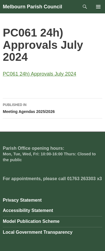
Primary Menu (98, 6)
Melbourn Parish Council (32, 6)
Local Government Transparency (38, 232)
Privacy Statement (22, 200)
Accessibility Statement (28, 210)
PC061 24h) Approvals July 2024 (39, 74)
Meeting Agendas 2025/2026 (52, 108)
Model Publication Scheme (31, 221)
